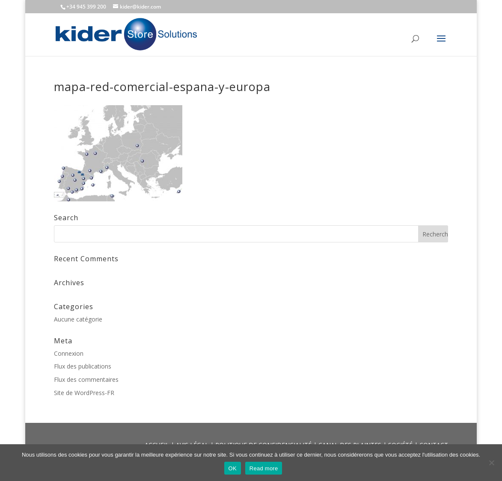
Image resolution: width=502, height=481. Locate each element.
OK (233, 468)
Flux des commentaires (86, 379)
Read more (264, 468)
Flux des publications (82, 366)
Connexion (68, 353)
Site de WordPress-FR (84, 393)
